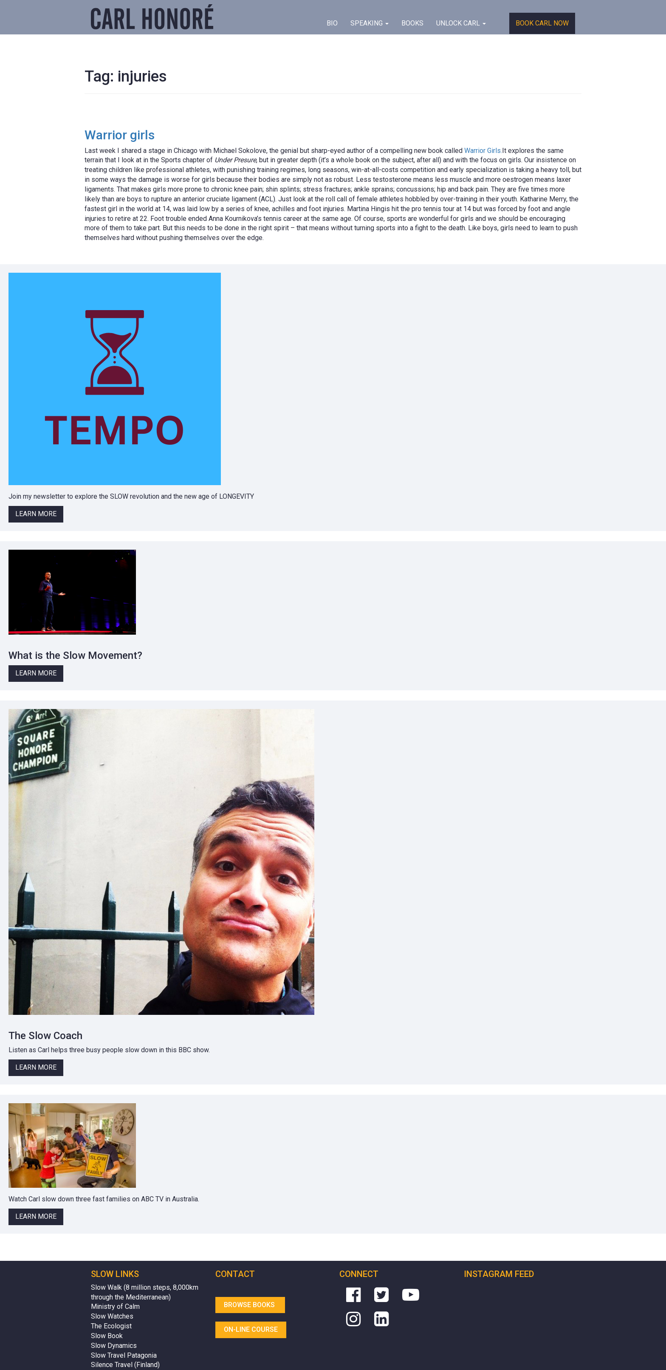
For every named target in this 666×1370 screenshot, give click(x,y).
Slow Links (115, 1274)
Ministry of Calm (115, 1306)
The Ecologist (111, 1326)
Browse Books (250, 1305)
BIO (332, 23)
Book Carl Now (542, 23)
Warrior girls (120, 134)
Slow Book (107, 1336)
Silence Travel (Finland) (125, 1365)
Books (412, 23)
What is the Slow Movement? (75, 655)
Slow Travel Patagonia (124, 1355)
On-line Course (251, 1329)
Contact (235, 1274)
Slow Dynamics (114, 1346)
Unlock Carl (461, 23)
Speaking (369, 23)
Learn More (35, 514)
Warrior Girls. (483, 151)
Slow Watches (112, 1316)
